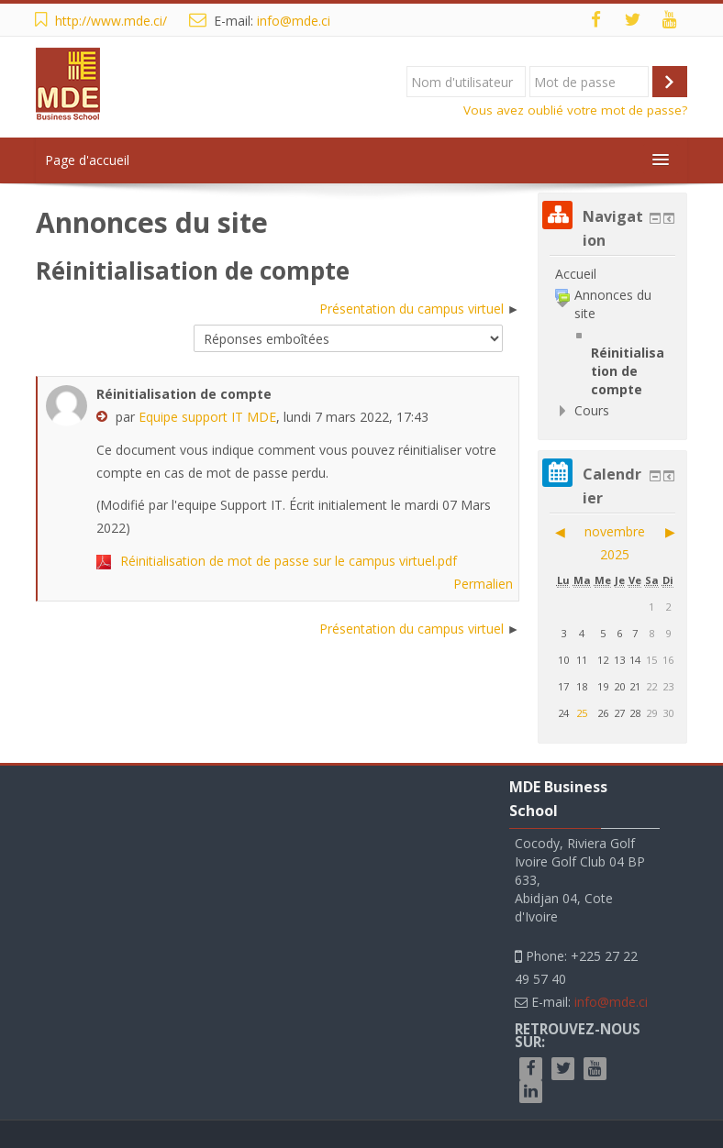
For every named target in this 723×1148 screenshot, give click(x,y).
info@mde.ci (293, 20)
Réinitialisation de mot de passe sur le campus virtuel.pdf (288, 560)
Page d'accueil (87, 160)
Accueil (575, 273)
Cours (591, 410)
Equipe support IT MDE (207, 416)
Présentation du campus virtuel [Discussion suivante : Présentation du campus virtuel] (411, 308)
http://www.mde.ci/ (111, 20)
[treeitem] (612, 274)
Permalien (483, 583)
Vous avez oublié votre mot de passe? (575, 110)
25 (581, 713)
